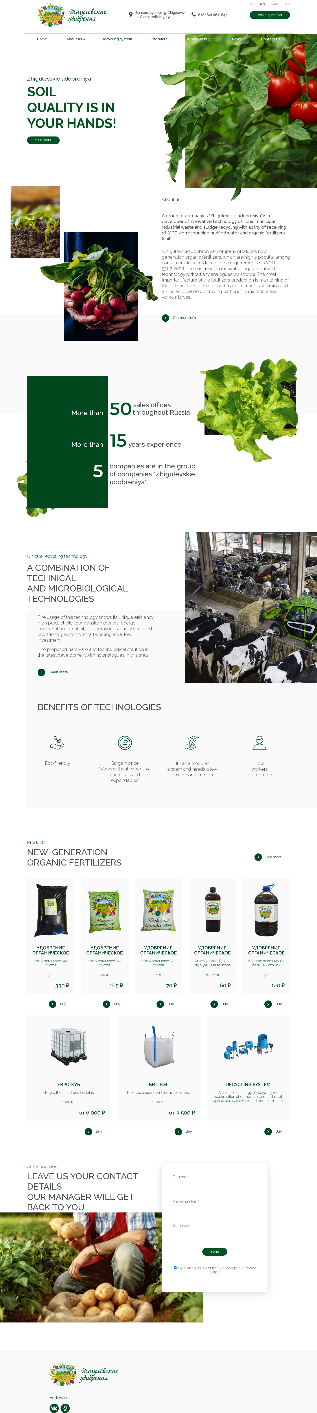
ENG (262, 4)
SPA (287, 4)
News (236, 39)
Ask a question (270, 15)
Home (42, 39)
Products (159, 39)
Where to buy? (199, 39)
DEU (275, 4)
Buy (63, 1004)
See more (43, 140)
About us (74, 39)
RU (250, 4)
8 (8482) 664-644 (213, 15)
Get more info (184, 318)
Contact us (270, 39)
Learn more (58, 672)
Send (214, 1251)
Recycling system (117, 39)
